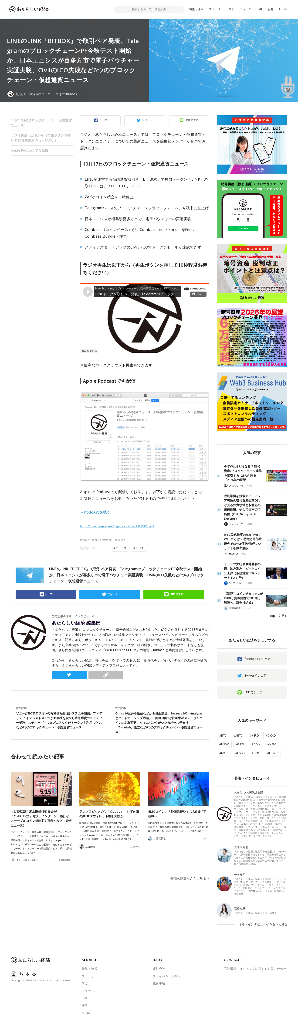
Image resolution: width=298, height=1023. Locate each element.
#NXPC (223, 753)
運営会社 (159, 969)
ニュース (245, 9)
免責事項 (159, 983)
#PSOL (240, 744)
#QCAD (271, 735)
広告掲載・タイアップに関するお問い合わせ (255, 969)
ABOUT (284, 9)
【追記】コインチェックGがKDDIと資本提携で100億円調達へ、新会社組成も (243, 598)
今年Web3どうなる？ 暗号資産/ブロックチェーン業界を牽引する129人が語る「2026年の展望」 (243, 473)
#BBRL (256, 753)
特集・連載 (196, 9)
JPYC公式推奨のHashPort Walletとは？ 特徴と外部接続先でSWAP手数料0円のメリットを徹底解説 (243, 541)
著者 (270, 9)
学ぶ (231, 9)
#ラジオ (138, 548)
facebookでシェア (257, 659)
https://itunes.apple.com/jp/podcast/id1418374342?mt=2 (117, 526)
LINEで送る (192, 120)
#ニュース (119, 548)
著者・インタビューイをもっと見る (263, 924)
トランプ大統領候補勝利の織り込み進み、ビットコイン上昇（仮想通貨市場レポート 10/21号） (242, 571)
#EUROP (272, 753)
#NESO (272, 744)
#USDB (240, 753)
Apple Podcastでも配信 (29, 150)
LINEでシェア (254, 692)
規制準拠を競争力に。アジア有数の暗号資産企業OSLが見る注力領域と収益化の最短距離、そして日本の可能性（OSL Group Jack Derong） (242, 507)
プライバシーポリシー (168, 976)
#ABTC (238, 735)
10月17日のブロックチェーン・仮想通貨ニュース (41, 122)
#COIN (256, 744)
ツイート (147, 120)
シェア (103, 120)
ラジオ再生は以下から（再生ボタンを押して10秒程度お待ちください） (41, 138)
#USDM (224, 744)
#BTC (223, 735)
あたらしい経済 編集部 (76, 623)
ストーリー (216, 9)
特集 (249, 485)
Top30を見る (278, 616)
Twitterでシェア (255, 675)
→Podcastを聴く (95, 512)
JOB (259, 9)
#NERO (254, 735)
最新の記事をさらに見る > (191, 876)
